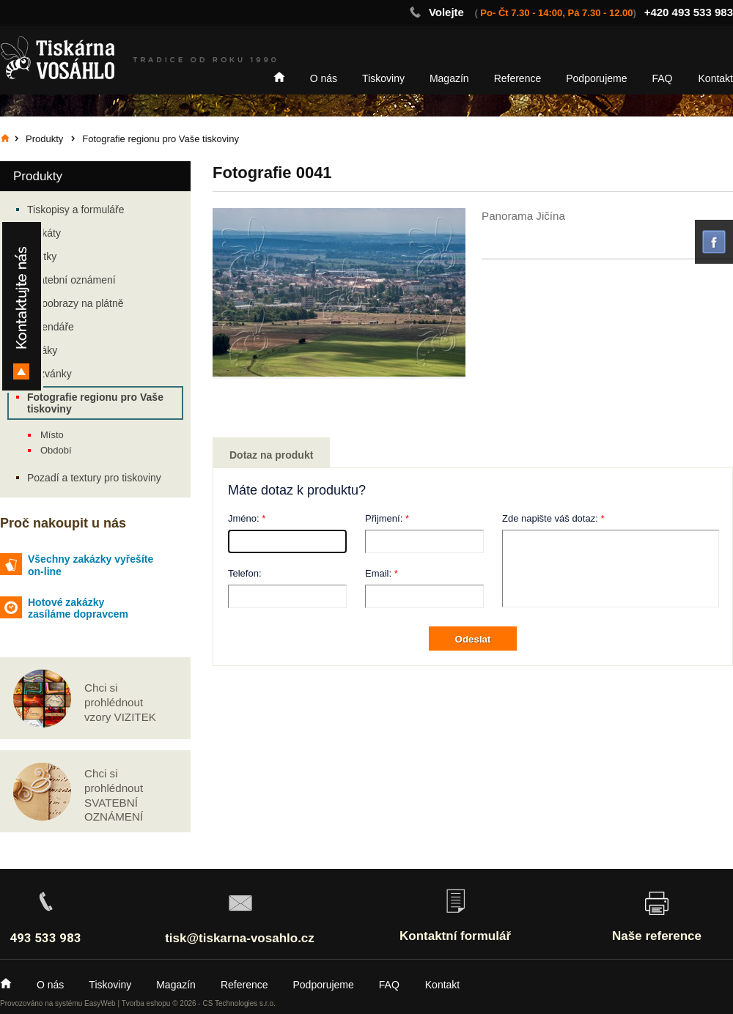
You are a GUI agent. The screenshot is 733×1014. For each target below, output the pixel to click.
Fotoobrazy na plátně (75, 303)
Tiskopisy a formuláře (76, 209)
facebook (714, 241)
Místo (52, 434)
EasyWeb (100, 1003)
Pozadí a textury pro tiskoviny (94, 478)
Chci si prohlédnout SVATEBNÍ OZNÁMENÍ (113, 795)
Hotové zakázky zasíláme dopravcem (78, 608)
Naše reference (656, 936)
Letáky (42, 350)
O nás (323, 78)
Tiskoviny (383, 78)
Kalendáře (50, 327)
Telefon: (245, 573)
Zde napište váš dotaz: (550, 518)
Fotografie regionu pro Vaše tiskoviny (95, 403)
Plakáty (44, 233)
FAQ (662, 78)
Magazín (449, 78)
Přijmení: (383, 518)
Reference (518, 78)
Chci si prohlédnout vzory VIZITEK (120, 702)
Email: (378, 573)
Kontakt (716, 78)
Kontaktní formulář (455, 936)
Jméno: (243, 518)
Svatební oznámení (71, 280)
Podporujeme (596, 78)
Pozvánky (49, 374)
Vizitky (41, 256)
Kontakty (21, 306)
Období (56, 450)
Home (279, 77)
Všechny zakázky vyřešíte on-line (90, 565)
